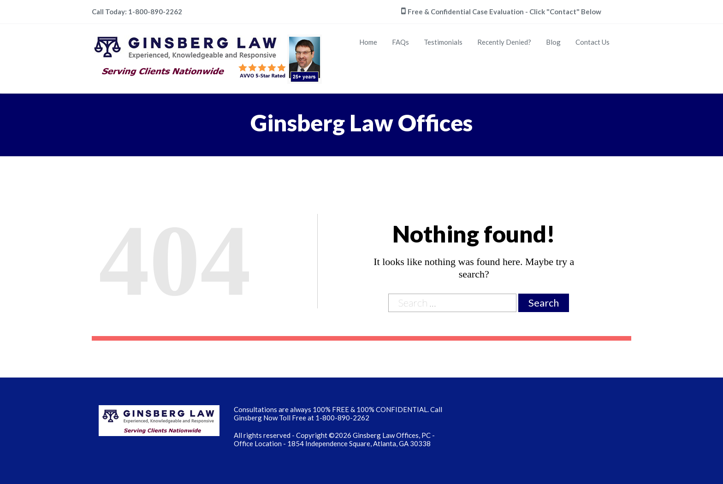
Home (368, 42)
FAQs (400, 42)
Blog (553, 42)
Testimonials (443, 42)
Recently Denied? (504, 42)
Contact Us (592, 42)
